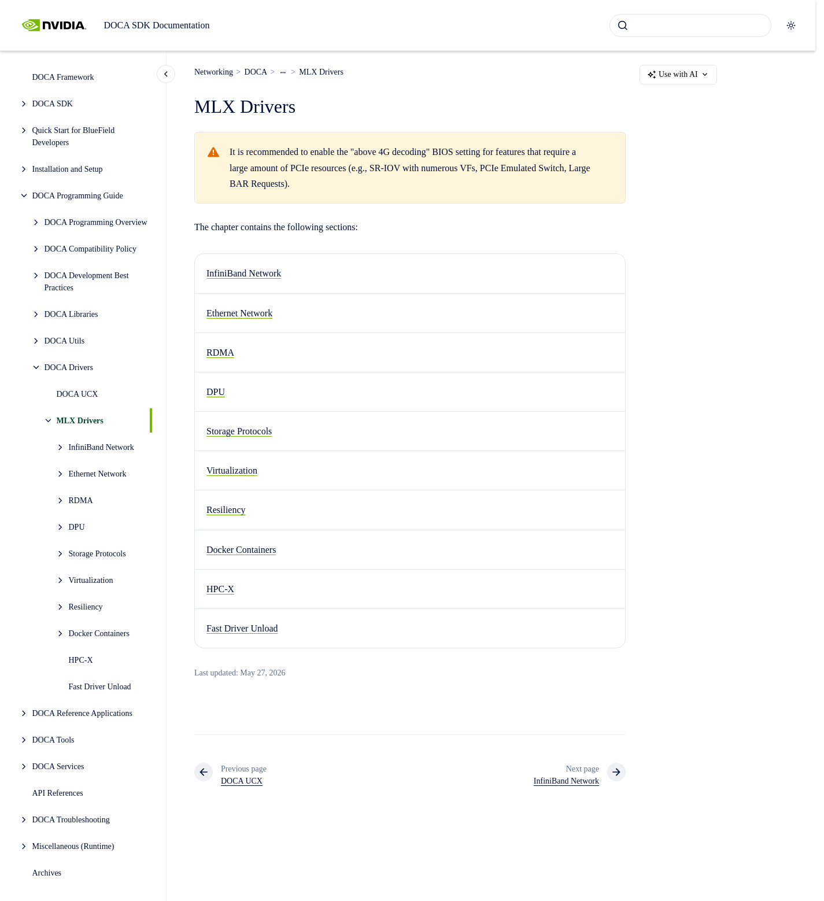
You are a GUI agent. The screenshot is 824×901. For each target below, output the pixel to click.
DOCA (256, 72)
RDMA (81, 500)
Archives (47, 873)
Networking (213, 72)
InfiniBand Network (101, 447)
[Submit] (623, 25)
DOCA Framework (63, 77)
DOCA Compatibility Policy (90, 249)
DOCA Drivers (69, 367)
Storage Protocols (97, 553)
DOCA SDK (52, 103)
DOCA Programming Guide (77, 195)
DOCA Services (58, 766)
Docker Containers (99, 633)
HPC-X (81, 660)
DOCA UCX (77, 394)
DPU (77, 527)
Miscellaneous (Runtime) (73, 846)
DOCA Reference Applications (82, 713)
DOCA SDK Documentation (156, 25)
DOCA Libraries (71, 314)
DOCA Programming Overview (96, 222)
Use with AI (678, 74)
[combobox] (690, 25)
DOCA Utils (65, 341)
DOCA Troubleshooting (71, 819)
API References (57, 793)
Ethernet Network (98, 474)
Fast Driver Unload (100, 686)
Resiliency (86, 607)
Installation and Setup (67, 169)
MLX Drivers (80, 420)
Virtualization (91, 580)
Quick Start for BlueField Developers (73, 136)
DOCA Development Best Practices (87, 281)
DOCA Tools (53, 740)
